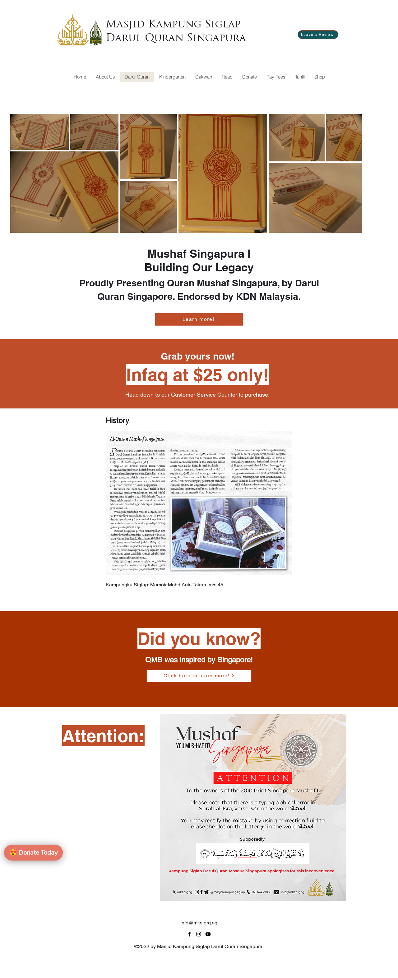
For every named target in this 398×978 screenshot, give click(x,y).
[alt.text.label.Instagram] (199, 934)
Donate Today (33, 852)
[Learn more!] (199, 319)
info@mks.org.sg (198, 923)
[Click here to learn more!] (199, 676)
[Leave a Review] (318, 34)
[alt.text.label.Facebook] (189, 934)
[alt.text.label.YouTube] (208, 934)
